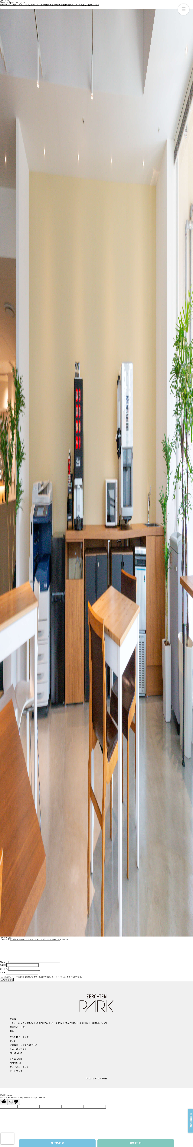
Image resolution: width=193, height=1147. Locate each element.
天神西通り (70, 1023)
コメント (5, 962)
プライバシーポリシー (20, 1066)
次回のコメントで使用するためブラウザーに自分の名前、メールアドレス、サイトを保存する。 (43, 976)
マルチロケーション (19, 1036)
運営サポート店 (17, 1027)
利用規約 (14, 1062)
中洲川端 (84, 1023)
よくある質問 (16, 1058)
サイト (2, 972)
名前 (3, 965)
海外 (12, 1031)
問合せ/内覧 (57, 1143)
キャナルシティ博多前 (22, 1023)
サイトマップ (16, 1070)
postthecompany (7, 2)
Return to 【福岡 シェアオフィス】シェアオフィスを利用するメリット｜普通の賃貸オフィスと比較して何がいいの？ (49, 4)
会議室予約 (136, 1143)
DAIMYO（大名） (99, 1023)
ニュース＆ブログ (18, 1048)
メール (4, 968)
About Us (14, 1052)
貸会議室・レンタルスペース (23, 1044)
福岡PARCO (42, 1023)
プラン (13, 1040)
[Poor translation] (14, 1102)
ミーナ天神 (56, 1023)
